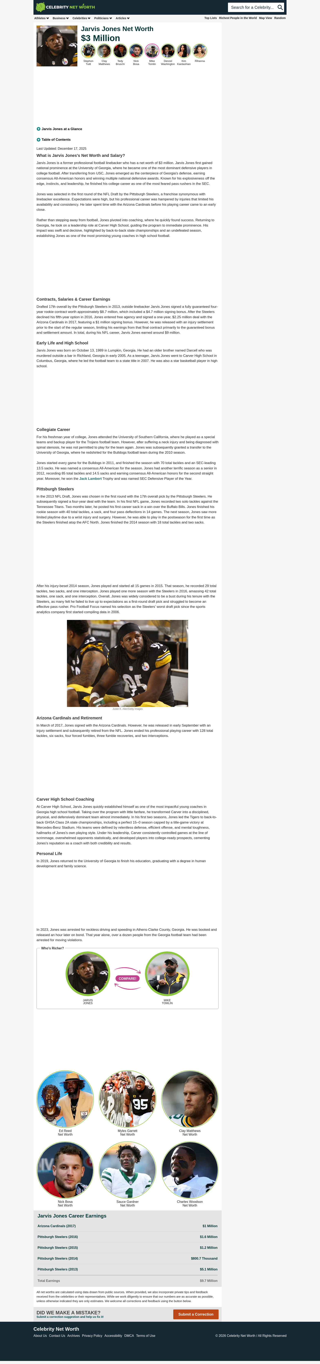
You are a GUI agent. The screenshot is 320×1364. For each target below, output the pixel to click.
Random (280, 18)
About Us (40, 1335)
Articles (123, 18)
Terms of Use (145, 1335)
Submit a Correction (195, 1314)
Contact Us (57, 1335)
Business (61, 18)
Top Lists (210, 18)
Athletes (41, 18)
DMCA (129, 1335)
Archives (73, 1335)
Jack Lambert (90, 479)
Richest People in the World (238, 18)
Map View (265, 18)
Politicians (103, 18)
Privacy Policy (92, 1335)
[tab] (127, 129)
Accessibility (113, 1335)
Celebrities (81, 18)
